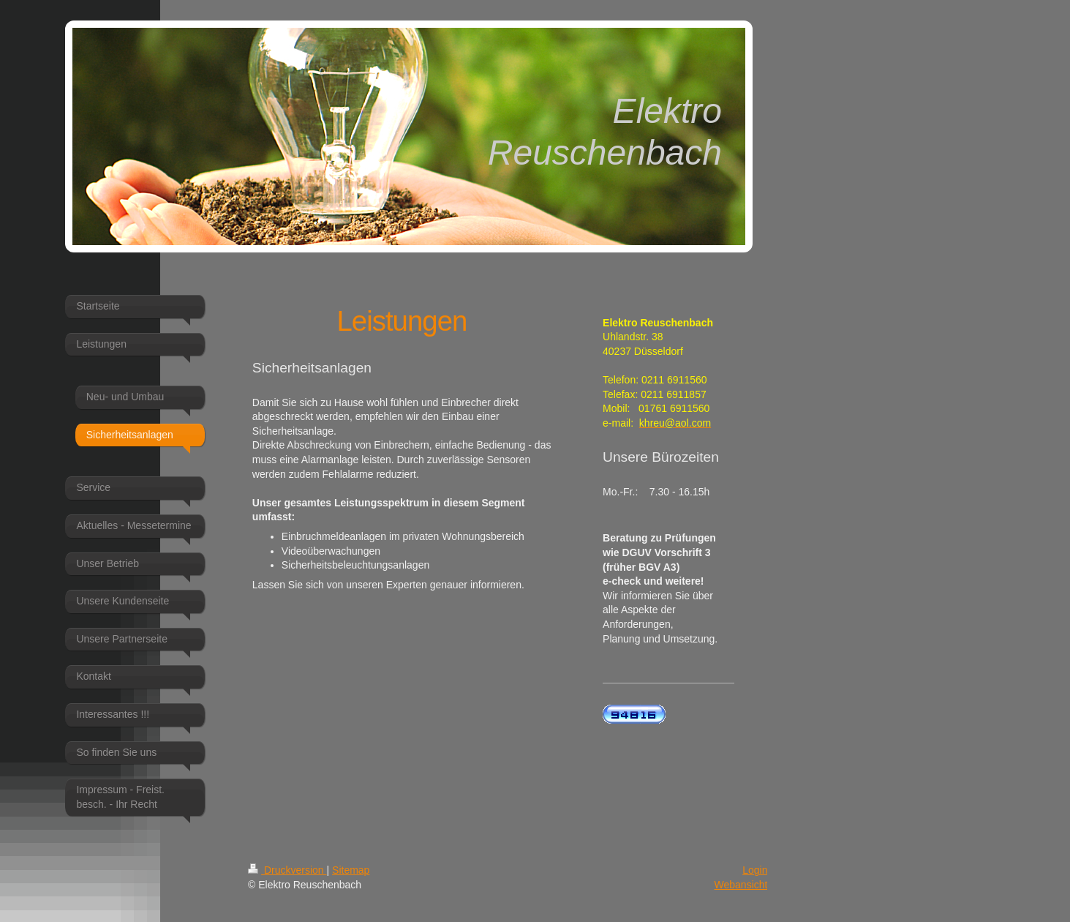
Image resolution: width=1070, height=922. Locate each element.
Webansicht (741, 885)
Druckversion (287, 870)
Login (754, 870)
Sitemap (350, 870)
